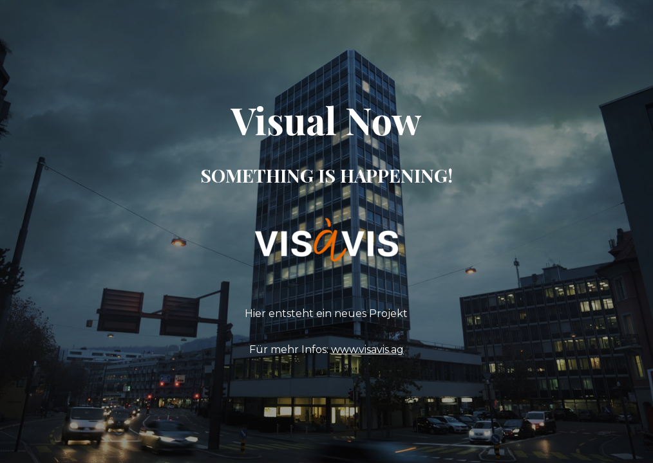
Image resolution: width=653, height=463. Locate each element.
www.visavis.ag (367, 349)
